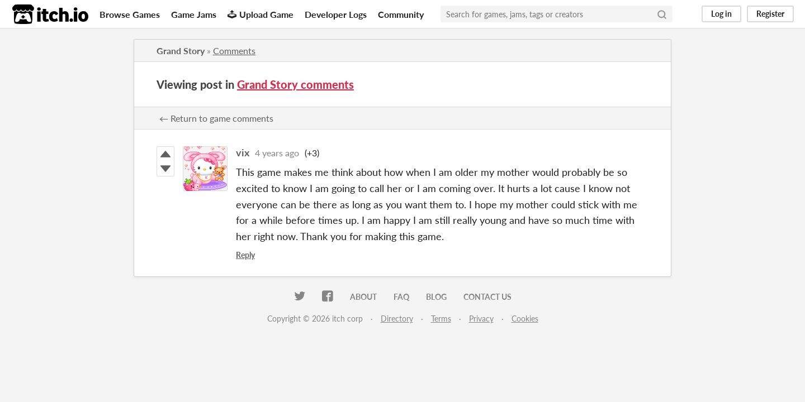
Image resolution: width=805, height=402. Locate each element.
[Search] (662, 14)
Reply (245, 255)
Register (770, 13)
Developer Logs (336, 14)
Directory (397, 318)
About (363, 297)
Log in (721, 13)
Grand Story (181, 50)
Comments (234, 50)
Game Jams (193, 14)
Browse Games (130, 14)
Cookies (525, 318)
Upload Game (260, 14)
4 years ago (277, 152)
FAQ (401, 297)
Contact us (487, 297)
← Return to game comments (216, 118)
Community (401, 14)
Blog (436, 297)
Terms (441, 318)
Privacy (481, 318)
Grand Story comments (295, 84)
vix (242, 152)
